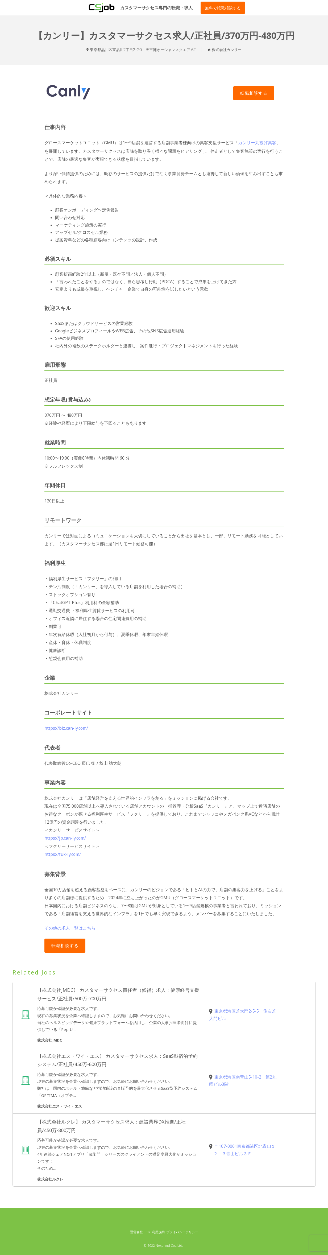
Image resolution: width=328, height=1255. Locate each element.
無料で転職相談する (223, 7)
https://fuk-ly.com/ (62, 853)
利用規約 (158, 1230)
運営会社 (136, 1230)
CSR (147, 1230)
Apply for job (253, 93)
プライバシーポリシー (182, 1230)
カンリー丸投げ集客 (257, 143)
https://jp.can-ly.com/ (65, 837)
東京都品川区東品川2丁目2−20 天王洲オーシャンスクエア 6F (143, 49)
